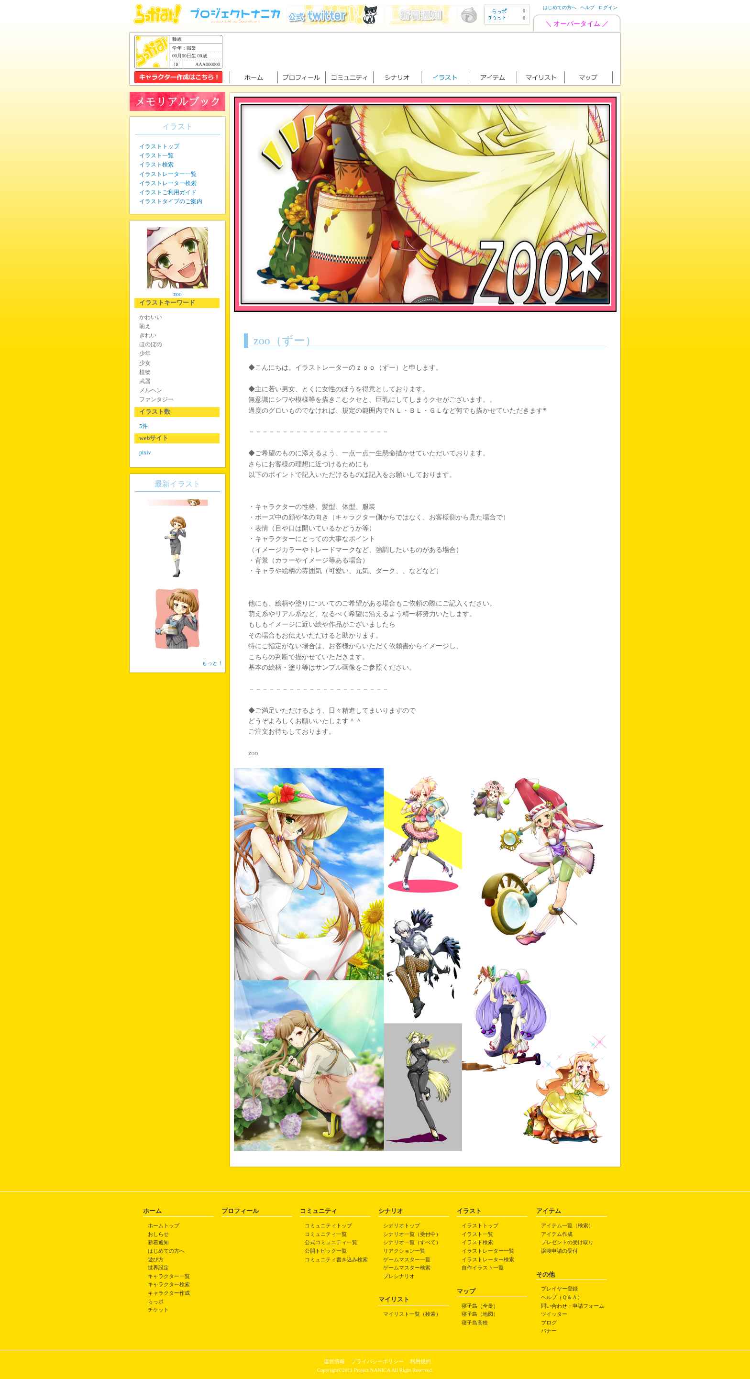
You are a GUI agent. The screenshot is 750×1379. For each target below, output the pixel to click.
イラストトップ (159, 146)
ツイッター (554, 1314)
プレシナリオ (399, 1276)
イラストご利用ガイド (168, 192)
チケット (158, 1310)
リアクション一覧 (404, 1251)
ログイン (608, 7)
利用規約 (420, 1361)
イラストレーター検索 (168, 183)
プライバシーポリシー (377, 1361)
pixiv (145, 452)
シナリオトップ (401, 1225)
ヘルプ (587, 7)
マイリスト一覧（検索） (412, 1314)
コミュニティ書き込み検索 (336, 1259)
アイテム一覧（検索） (567, 1225)
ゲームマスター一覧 (406, 1259)
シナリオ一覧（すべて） (412, 1242)
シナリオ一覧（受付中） (412, 1234)
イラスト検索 (156, 164)
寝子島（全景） (480, 1306)
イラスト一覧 (156, 155)
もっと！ (212, 663)
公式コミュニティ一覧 (331, 1242)
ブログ (549, 1322)
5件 (143, 426)
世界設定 (158, 1267)
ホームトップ (163, 1225)
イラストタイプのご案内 (170, 201)
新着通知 (158, 1242)
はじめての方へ (559, 7)
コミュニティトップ (328, 1225)
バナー (549, 1331)
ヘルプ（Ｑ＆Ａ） (562, 1297)
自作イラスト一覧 (483, 1267)
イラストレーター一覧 (168, 174)
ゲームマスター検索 (406, 1267)
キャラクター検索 (169, 1284)
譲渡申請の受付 (559, 1251)
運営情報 (334, 1361)
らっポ (156, 1301)
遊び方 (156, 1259)
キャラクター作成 (169, 1293)
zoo (177, 294)
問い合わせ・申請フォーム (572, 1306)
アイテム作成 (557, 1234)
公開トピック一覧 (326, 1251)
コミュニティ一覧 (326, 1234)
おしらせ (158, 1234)
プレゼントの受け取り (567, 1242)
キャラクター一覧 (169, 1276)
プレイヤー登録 (559, 1288)
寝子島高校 (475, 1322)
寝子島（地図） (480, 1314)
